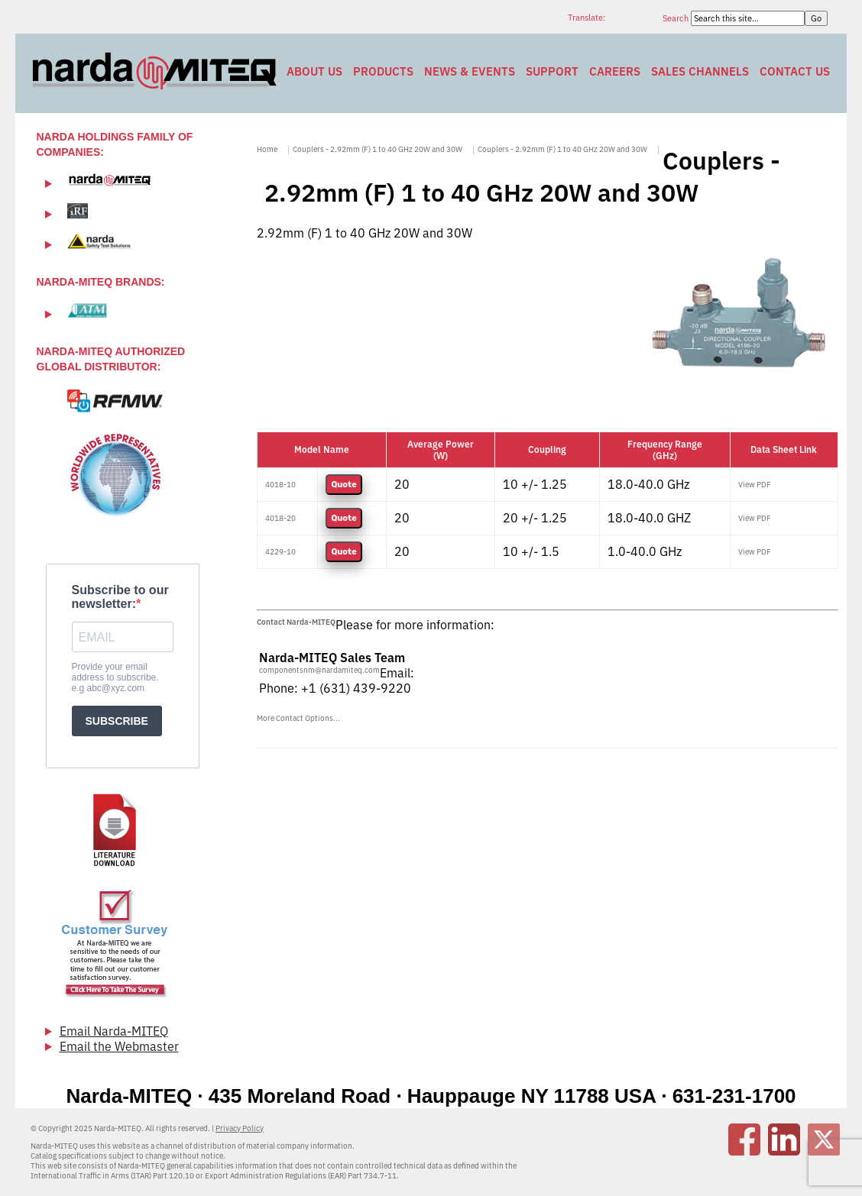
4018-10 (280, 485)
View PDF (754, 485)
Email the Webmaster (119, 1046)
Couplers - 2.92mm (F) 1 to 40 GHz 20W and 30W (377, 149)
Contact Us (795, 71)
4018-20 (280, 518)
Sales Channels (700, 71)
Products (383, 71)
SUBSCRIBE (117, 721)
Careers (614, 71)
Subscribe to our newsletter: (120, 596)
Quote (343, 485)
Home (267, 149)
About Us (314, 71)
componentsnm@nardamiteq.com (319, 670)
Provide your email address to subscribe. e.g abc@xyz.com (115, 677)
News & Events (469, 71)
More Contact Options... (298, 718)
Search (677, 18)
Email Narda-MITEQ (114, 1031)
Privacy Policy (240, 1128)
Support (552, 71)
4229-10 (280, 552)
